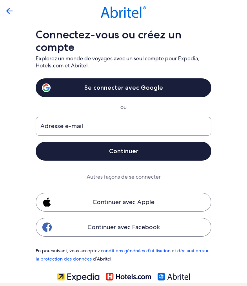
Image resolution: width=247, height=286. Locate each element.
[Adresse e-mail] (123, 126)
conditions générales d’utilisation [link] (134, 250)
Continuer (123, 151)
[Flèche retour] (9, 11)
